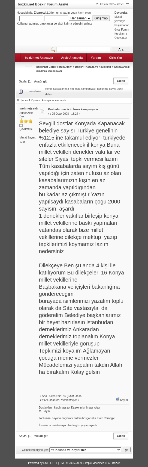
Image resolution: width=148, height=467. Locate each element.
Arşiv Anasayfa (72, 57)
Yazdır (120, 80)
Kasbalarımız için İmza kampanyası (73, 109)
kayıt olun (84, 12)
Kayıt (28, 65)
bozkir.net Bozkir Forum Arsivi (54, 67)
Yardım (96, 57)
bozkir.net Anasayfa (39, 57)
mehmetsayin (28, 108)
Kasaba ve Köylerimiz (98, 67)
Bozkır (79, 67)
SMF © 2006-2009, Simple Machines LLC (85, 463)
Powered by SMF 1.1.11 (42, 463)
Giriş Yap (115, 57)
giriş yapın (63, 12)
